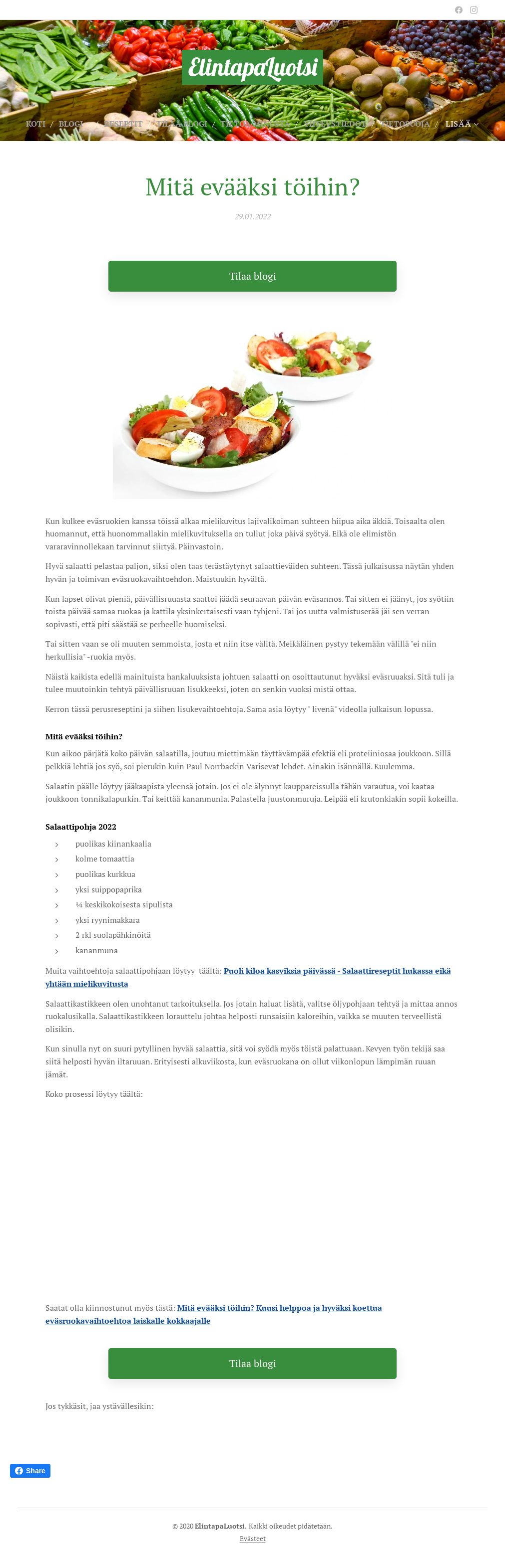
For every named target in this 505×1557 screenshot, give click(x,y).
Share (30, 1471)
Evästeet (253, 1538)
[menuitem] (61, 123)
